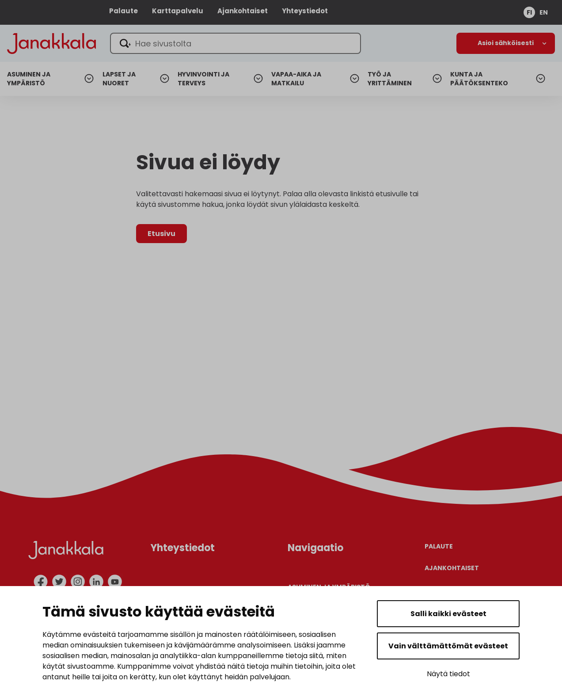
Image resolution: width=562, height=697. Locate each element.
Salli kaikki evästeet (448, 614)
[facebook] (40, 581)
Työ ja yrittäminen (390, 79)
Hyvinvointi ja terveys (203, 79)
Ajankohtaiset (242, 11)
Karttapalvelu (177, 11)
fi (529, 12)
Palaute (123, 11)
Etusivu (161, 234)
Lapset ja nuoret (119, 79)
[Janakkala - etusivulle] (51, 43)
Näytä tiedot (448, 674)
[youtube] (114, 581)
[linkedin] (96, 581)
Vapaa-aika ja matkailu (296, 79)
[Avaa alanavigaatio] (505, 43)
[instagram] (77, 581)
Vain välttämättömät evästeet (448, 646)
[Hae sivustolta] (235, 43)
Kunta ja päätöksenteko (479, 79)
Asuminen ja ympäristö (28, 79)
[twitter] (59, 581)
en (543, 12)
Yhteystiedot (305, 11)
